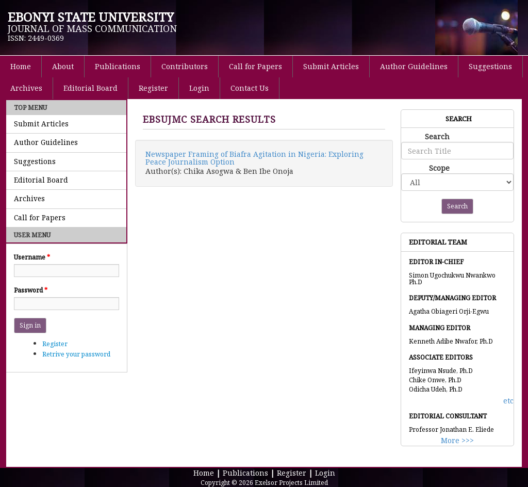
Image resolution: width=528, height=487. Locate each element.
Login (199, 88)
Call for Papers (255, 66)
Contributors (184, 66)
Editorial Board (90, 88)
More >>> (457, 440)
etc (508, 400)
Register (153, 88)
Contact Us (249, 88)
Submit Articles (331, 66)
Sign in (30, 325)
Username (32, 257)
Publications (117, 66)
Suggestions (490, 66)
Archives (26, 88)
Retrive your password (76, 354)
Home (20, 66)
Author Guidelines (414, 66)
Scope (439, 168)
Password (30, 290)
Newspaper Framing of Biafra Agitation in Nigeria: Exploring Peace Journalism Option (254, 158)
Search (437, 136)
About (63, 66)
